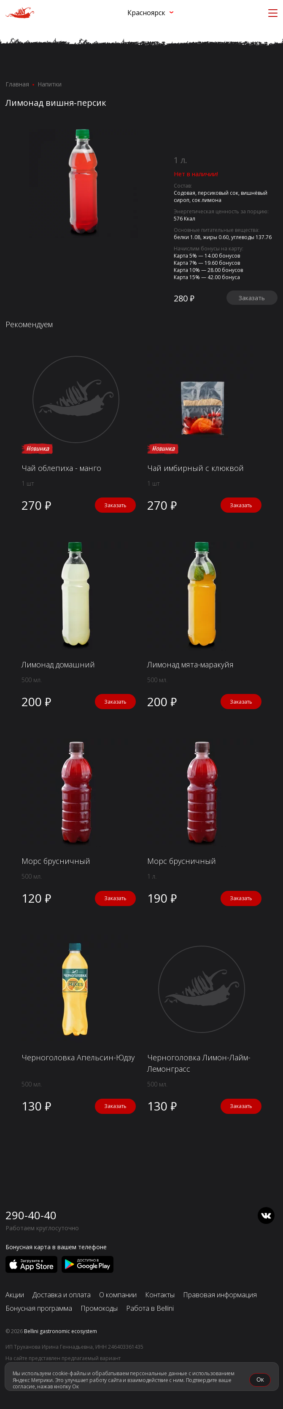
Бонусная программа (38, 1308)
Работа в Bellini (150, 1308)
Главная (17, 84)
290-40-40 (31, 1215)
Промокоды (99, 1308)
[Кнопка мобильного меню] (272, 12)
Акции (14, 1294)
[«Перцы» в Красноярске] (19, 13)
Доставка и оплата (61, 1294)
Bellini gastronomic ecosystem (60, 1331)
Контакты (160, 1294)
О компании (118, 1294)
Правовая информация (220, 1294)
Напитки (50, 84)
